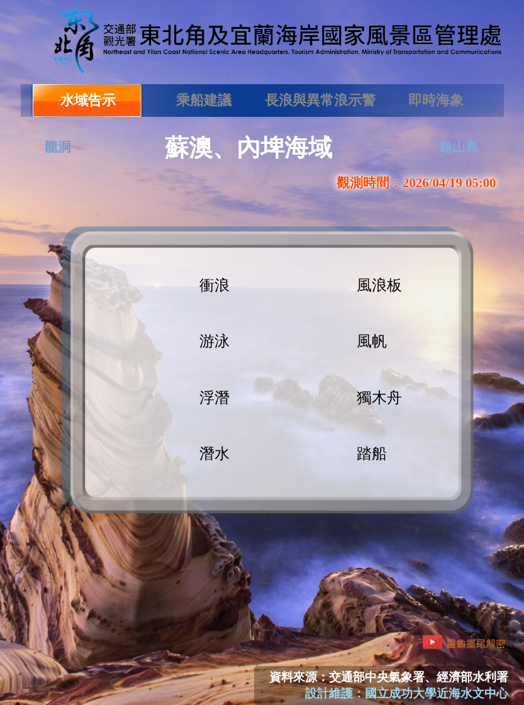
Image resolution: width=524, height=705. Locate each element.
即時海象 (436, 100)
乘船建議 (203, 100)
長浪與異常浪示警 (320, 100)
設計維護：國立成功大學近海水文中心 (406, 693)
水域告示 (88, 100)
